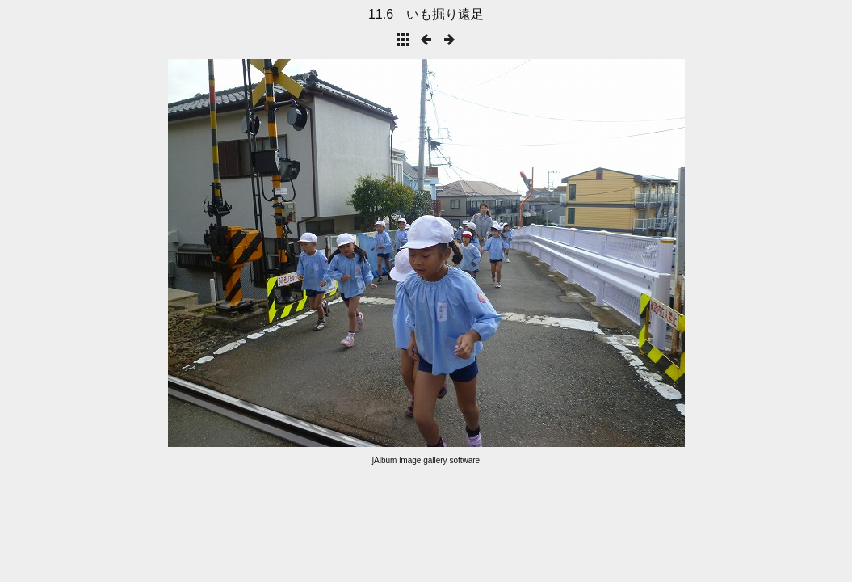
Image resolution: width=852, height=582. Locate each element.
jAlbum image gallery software (426, 460)
